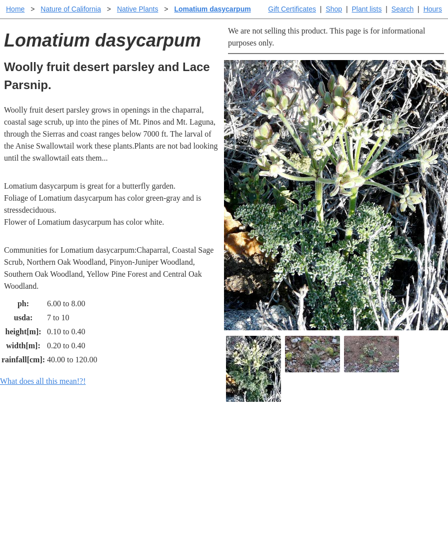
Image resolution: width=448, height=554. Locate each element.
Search (403, 9)
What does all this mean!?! (43, 381)
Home (15, 9)
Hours (433, 9)
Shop (334, 9)
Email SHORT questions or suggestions (163, 521)
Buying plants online (259, 454)
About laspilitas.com (369, 470)
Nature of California (70, 9)
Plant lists (367, 9)
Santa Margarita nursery (374, 454)
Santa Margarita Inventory (378, 438)
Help (234, 438)
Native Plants (137, 9)
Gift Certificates (292, 9)
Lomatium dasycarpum (212, 9)
